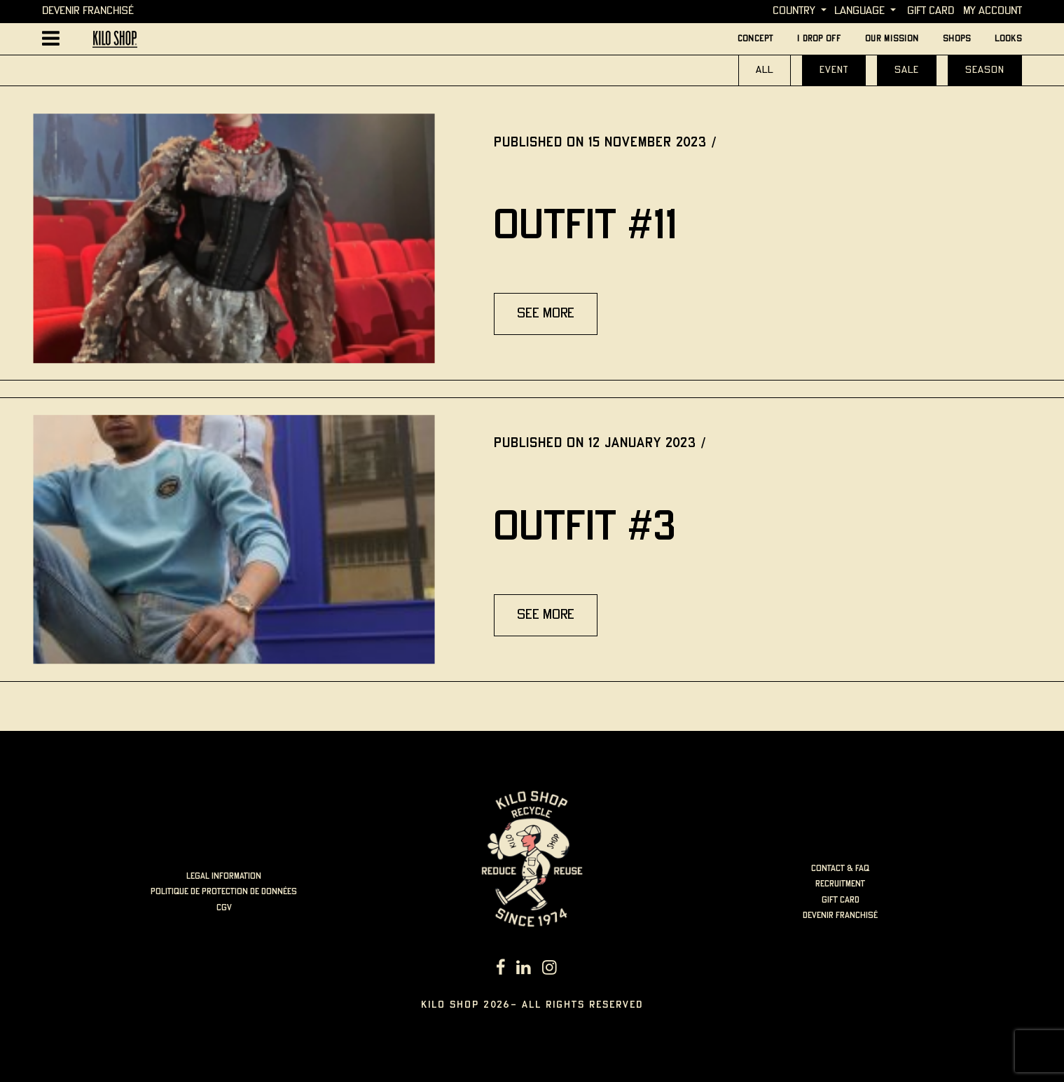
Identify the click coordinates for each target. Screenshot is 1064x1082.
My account (992, 11)
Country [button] (794, 11)
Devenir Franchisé (88, 11)
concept (755, 39)
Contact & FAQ (840, 868)
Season (984, 70)
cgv (224, 908)
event (834, 70)
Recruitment (840, 884)
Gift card (930, 11)
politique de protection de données (224, 892)
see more (545, 313)
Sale (906, 70)
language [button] (859, 11)
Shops (957, 39)
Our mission (892, 39)
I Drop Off (819, 39)
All (764, 70)
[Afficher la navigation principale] (50, 39)
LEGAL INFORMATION (223, 876)
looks (1008, 39)
